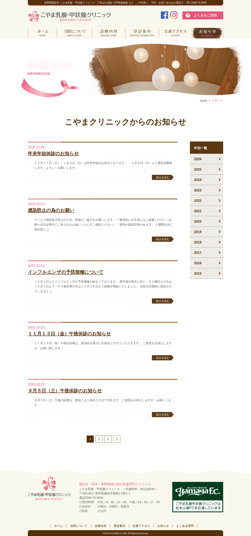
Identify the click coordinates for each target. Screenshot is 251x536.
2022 (198, 200)
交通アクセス (141, 525)
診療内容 (100, 525)
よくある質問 (185, 525)
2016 (198, 263)
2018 (198, 242)
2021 (198, 211)
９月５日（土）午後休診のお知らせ (65, 390)
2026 (198, 159)
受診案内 (119, 525)
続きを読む (163, 177)
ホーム (58, 525)
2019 (198, 232)
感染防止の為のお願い (51, 210)
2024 (198, 180)
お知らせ (163, 525)
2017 (198, 252)
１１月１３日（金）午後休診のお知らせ (69, 333)
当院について (78, 525)
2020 (198, 221)
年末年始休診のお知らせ (53, 153)
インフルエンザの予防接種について (65, 272)
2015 (198, 273)
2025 (198, 169)
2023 (198, 190)
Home (203, 100)
